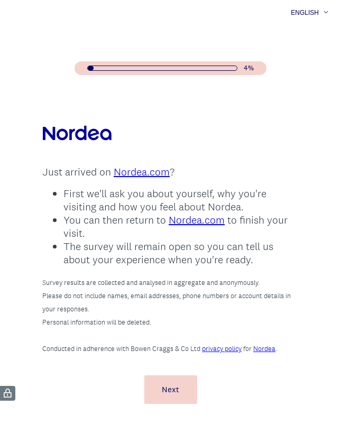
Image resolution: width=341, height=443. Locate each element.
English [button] (305, 12)
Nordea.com (142, 172)
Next (170, 389)
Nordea (264, 348)
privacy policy (222, 348)
